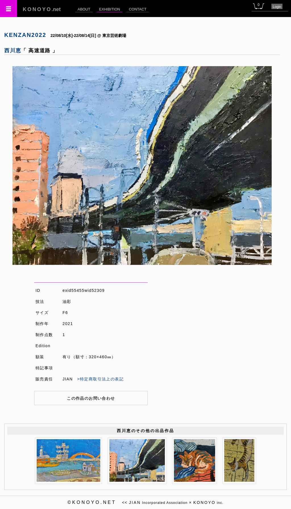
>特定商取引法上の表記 (100, 379)
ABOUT (84, 9)
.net (42, 9)
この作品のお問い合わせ (91, 398)
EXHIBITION (109, 9)
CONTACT (137, 9)
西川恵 (12, 50)
